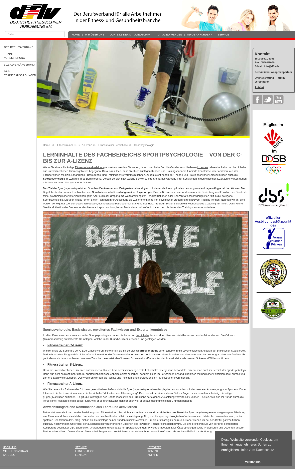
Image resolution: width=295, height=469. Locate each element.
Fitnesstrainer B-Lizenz (65, 364)
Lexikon (81, 454)
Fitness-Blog (84, 451)
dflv (216, 419)
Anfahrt (259, 87)
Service (223, 34)
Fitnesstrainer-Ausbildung (90, 167)
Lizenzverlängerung (19, 64)
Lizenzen (202, 167)
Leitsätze (154, 447)
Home (76, 34)
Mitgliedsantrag (15, 451)
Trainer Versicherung (14, 56)
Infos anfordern (199, 34)
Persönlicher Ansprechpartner (273, 72)
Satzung (9, 454)
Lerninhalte (142, 335)
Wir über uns (94, 34)
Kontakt (154, 451)
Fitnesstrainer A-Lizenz (65, 383)
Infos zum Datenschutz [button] (257, 450)
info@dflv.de (271, 66)
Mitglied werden (169, 34)
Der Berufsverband (18, 47)
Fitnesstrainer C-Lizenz (65, 345)
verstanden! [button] (253, 461)
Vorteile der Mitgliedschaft (131, 34)
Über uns (9, 447)
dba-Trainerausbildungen (20, 73)
